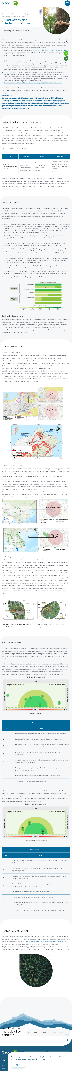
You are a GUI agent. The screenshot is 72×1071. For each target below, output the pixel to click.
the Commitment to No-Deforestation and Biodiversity (44, 942)
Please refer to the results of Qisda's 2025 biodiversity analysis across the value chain (33, 83)
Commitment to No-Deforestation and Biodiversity (51, 50)
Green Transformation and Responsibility (21, 14)
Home (4, 14)
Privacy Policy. (40, 1059)
